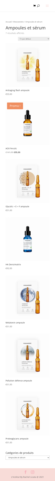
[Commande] (34, 39)
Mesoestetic (18, 21)
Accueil (9, 21)
